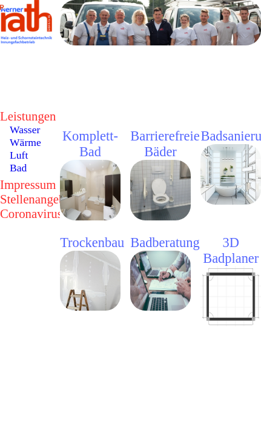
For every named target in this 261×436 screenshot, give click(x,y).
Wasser (25, 130)
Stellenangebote (40, 199)
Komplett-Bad (90, 143)
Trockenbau (92, 242)
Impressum (28, 184)
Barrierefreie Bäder (164, 143)
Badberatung (164, 242)
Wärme (25, 142)
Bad (18, 168)
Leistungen (28, 116)
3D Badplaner (231, 250)
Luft (19, 155)
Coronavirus (31, 213)
